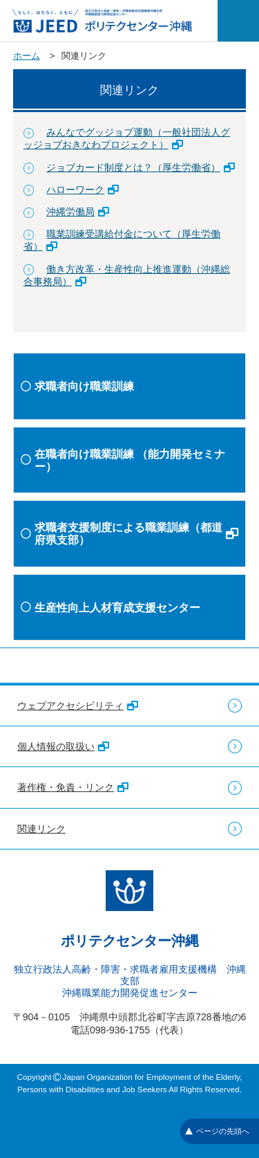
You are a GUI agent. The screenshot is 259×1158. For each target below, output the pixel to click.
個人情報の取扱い (63, 746)
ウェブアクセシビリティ (77, 705)
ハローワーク (82, 189)
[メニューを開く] (238, 21)
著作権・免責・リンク (72, 787)
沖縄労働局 (77, 211)
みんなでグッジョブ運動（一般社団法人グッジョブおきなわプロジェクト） (126, 138)
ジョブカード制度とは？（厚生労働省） (140, 167)
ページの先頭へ (217, 1131)
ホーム (26, 55)
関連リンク (41, 828)
